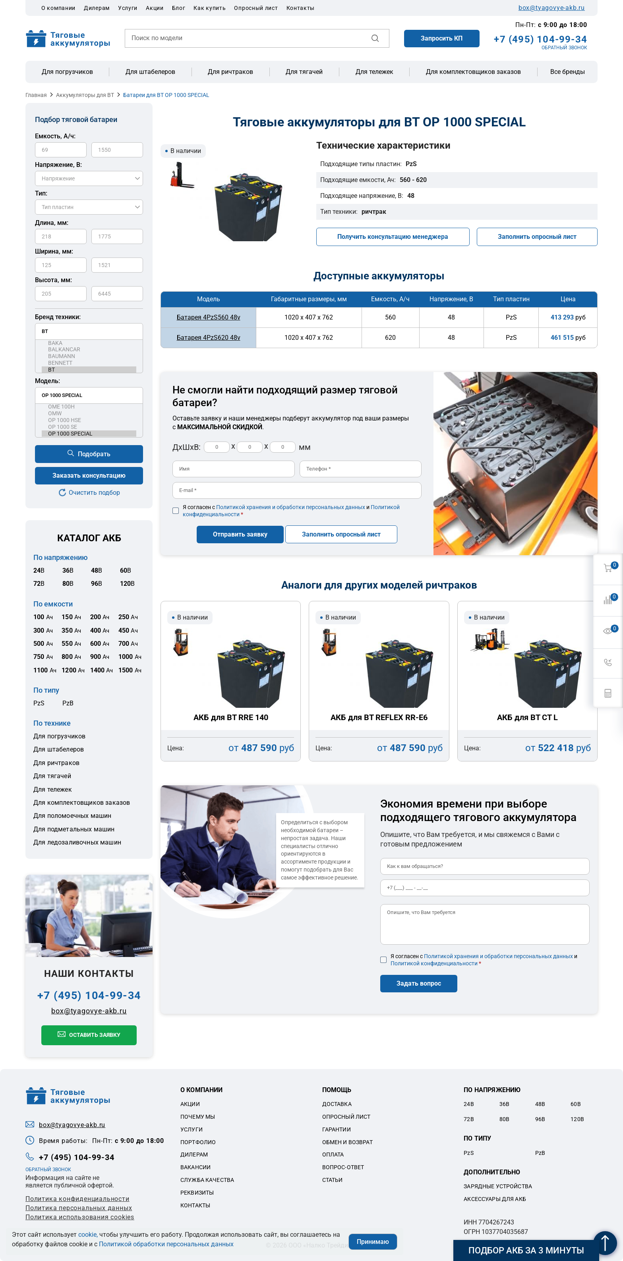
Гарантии (336, 1129)
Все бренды (567, 72)
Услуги (127, 8)
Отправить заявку (240, 534)
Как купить (209, 8)
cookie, (88, 1234)
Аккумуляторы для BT (85, 95)
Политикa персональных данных (78, 1208)
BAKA (89, 343)
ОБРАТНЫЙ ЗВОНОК (564, 47)
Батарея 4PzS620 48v (208, 337)
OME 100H (89, 406)
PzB (68, 703)
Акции (155, 8)
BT (89, 369)
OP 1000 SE (89, 427)
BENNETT (89, 363)
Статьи (332, 1180)
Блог (179, 8)
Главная (36, 95)
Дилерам (97, 8)
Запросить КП (441, 38)
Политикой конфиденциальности (434, 963)
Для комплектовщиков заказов (473, 72)
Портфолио (198, 1142)
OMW (89, 413)
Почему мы (197, 1117)
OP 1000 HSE (89, 420)
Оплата (333, 1154)
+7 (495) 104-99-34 (540, 39)
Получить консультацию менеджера (392, 236)
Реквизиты (197, 1192)
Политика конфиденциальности (77, 1199)
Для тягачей (304, 72)
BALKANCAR (89, 349)
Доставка (337, 1104)
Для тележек (374, 72)
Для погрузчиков (67, 72)
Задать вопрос (419, 983)
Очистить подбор (94, 492)
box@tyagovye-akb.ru (552, 8)
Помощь (337, 1090)
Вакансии (195, 1167)
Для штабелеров (150, 72)
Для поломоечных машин (72, 815)
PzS (38, 703)
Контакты (300, 8)
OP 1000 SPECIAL (89, 433)
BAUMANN (89, 356)
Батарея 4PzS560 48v (208, 317)
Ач (43, 617)
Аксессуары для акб (495, 1199)
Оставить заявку (94, 1035)
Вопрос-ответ (343, 1167)
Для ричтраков (230, 72)
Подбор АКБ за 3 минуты (526, 1250)
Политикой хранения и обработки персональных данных (290, 507)
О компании (58, 8)
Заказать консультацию (89, 475)
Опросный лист (256, 8)
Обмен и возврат (347, 1142)
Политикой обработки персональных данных (166, 1244)
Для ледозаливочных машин (77, 842)
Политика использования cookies (79, 1217)
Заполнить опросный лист (537, 236)
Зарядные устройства (498, 1186)
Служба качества (207, 1180)
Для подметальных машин (74, 829)
